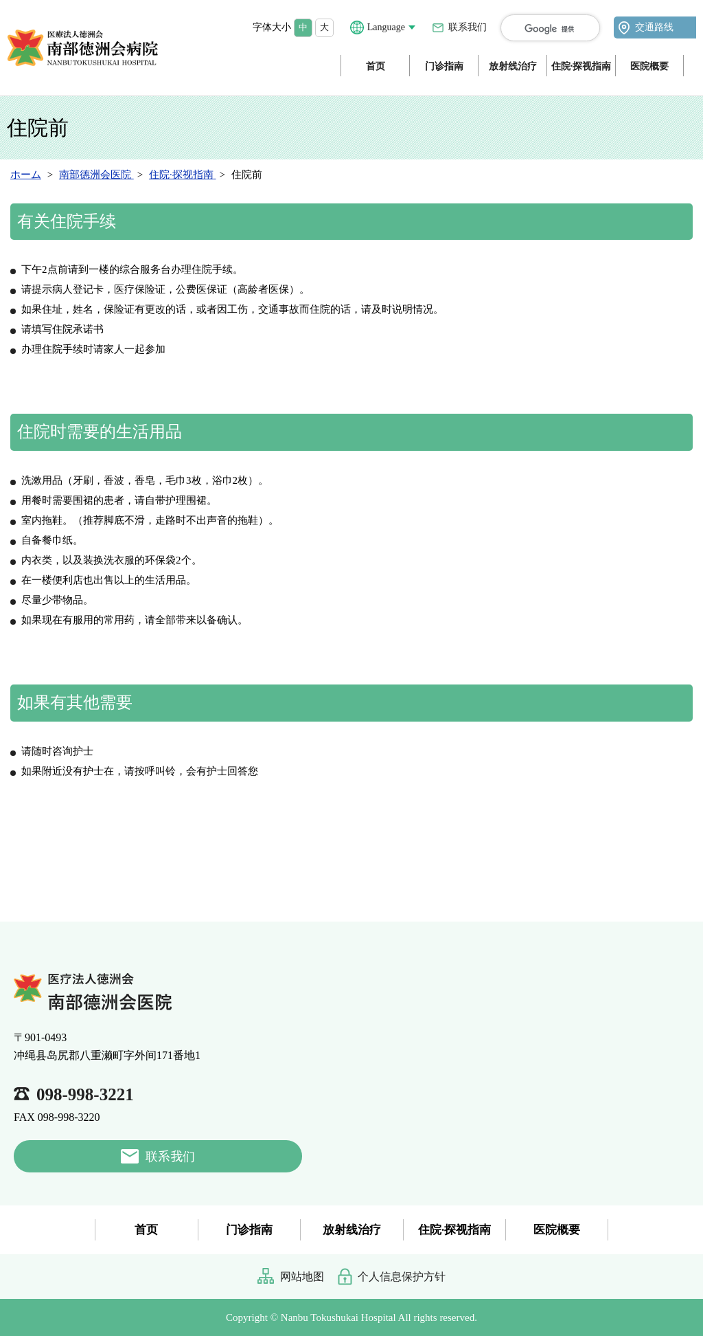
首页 (375, 66)
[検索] (558, 29)
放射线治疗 (513, 66)
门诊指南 (444, 66)
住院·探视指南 (581, 66)
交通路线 (654, 27)
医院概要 (649, 66)
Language (386, 27)
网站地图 (302, 1276)
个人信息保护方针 (402, 1276)
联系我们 (467, 27)
